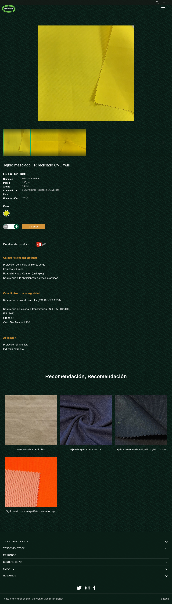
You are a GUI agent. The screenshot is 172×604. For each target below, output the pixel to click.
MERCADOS (9, 555)
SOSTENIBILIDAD (12, 562)
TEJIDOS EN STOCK (14, 548)
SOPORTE (8, 569)
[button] (9, 142)
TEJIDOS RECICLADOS (15, 541)
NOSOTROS (9, 575)
